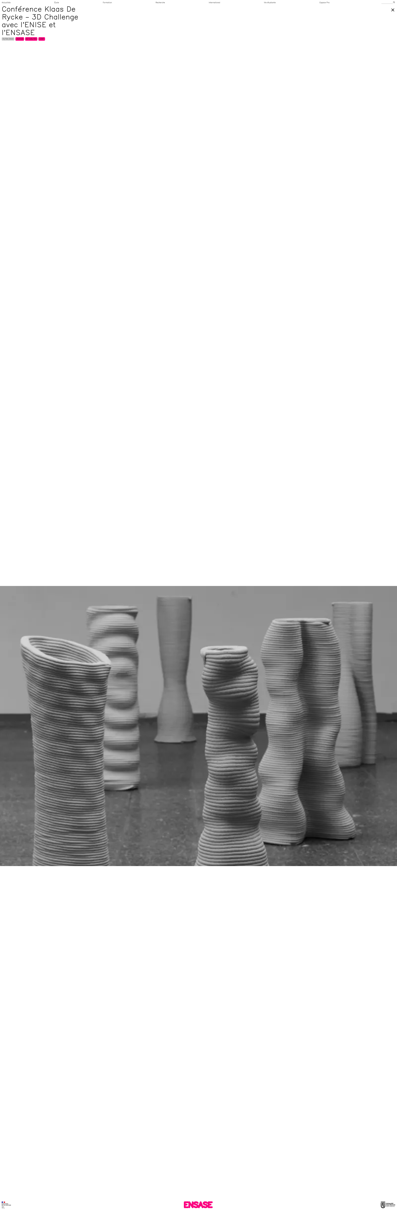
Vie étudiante (270, 3)
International (214, 3)
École (56, 3)
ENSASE (198, 1205)
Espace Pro (325, 3)
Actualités (6, 3)
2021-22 (19, 39)
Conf (41, 39)
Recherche (160, 3)
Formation (107, 3)
